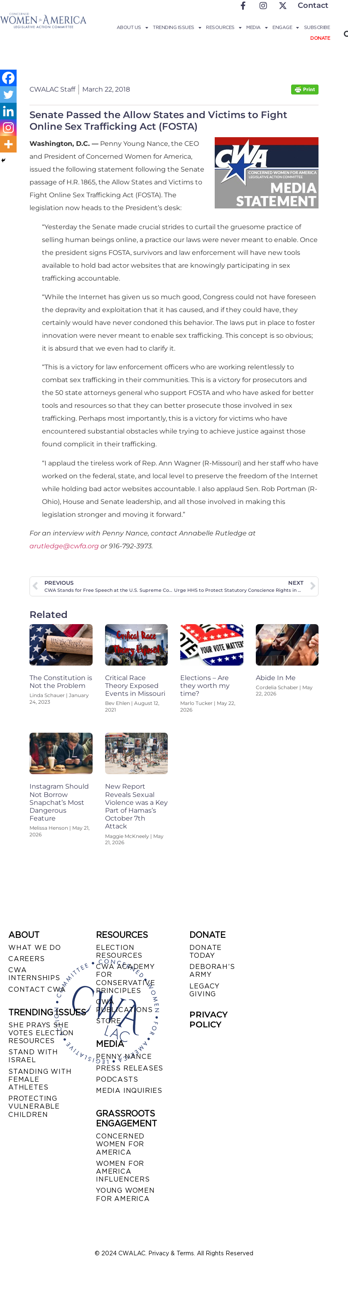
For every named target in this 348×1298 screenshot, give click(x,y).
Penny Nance (124, 1057)
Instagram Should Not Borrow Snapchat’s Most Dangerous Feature (59, 802)
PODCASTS (117, 1079)
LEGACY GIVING (204, 990)
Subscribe (317, 27)
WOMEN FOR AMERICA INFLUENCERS (123, 1171)
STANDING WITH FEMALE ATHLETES (39, 1079)
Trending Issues (177, 27)
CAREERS (26, 959)
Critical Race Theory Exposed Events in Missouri (135, 685)
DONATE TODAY (205, 951)
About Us (132, 27)
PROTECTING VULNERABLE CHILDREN (34, 1106)
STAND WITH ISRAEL (33, 1056)
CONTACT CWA (37, 989)
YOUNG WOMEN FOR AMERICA (125, 1194)
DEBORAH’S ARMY (212, 970)
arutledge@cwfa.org (64, 546)
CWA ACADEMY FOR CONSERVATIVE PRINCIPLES (125, 979)
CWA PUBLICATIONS (124, 1006)
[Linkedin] (8, 111)
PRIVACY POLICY (208, 1019)
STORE (108, 1021)
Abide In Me (276, 678)
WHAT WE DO (34, 948)
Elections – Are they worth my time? (205, 685)
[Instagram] (8, 127)
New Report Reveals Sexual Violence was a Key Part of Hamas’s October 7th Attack (136, 806)
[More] (8, 144)
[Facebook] (8, 78)
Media (256, 27)
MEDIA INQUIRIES (129, 1091)
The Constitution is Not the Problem (60, 682)
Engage (285, 27)
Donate (320, 38)
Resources (223, 27)
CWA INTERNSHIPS (34, 974)
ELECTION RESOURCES (119, 951)
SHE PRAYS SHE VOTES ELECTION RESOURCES (41, 1033)
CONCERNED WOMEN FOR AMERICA (120, 1144)
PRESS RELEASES (129, 1068)
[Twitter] (8, 94)
